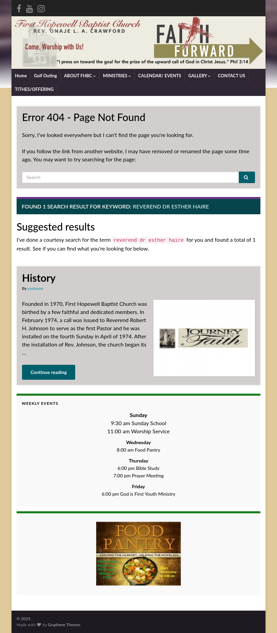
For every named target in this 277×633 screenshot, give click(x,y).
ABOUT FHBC (80, 75)
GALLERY (199, 75)
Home (21, 75)
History (39, 278)
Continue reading (48, 372)
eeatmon (35, 288)
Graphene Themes (64, 624)
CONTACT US (231, 75)
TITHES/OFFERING (34, 89)
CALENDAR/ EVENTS (159, 75)
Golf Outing (45, 75)
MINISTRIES (117, 75)
